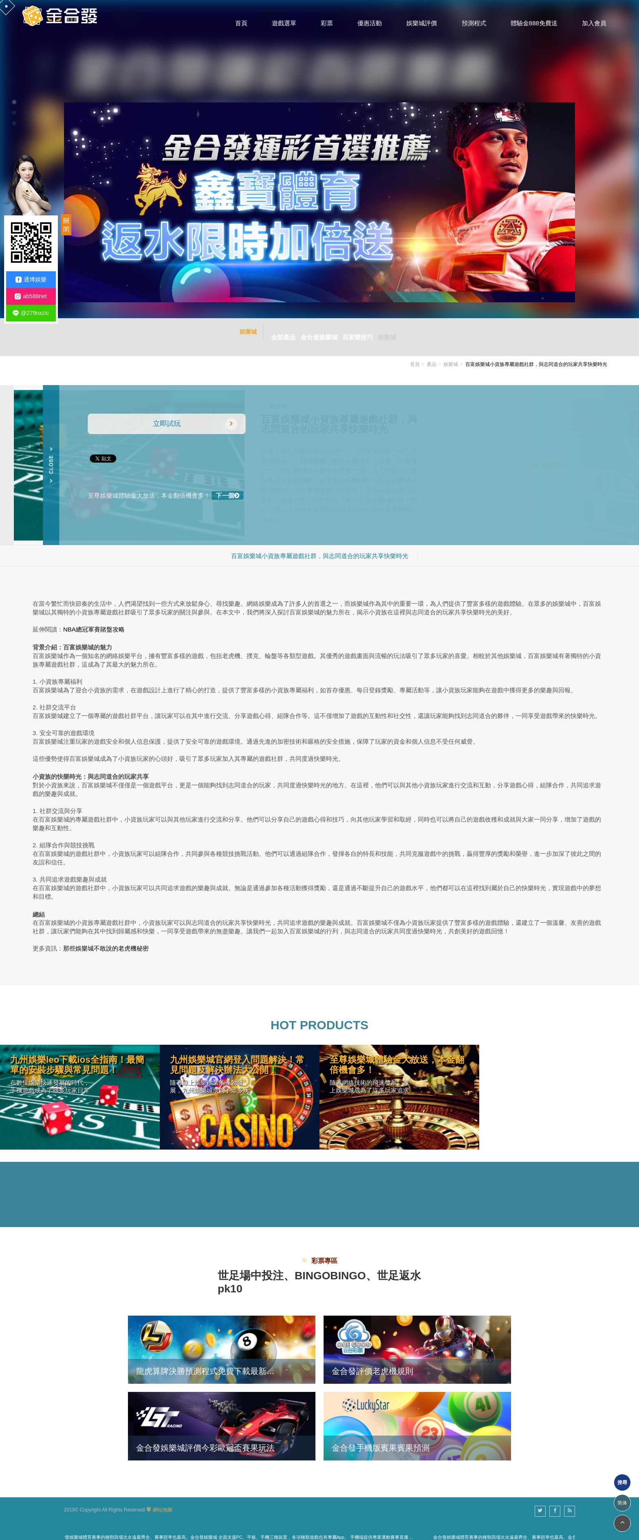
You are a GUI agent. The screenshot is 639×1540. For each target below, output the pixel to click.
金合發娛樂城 (316, 332)
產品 (431, 354)
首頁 (415, 354)
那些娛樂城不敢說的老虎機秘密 (106, 938)
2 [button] (14, 113)
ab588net (30, 296)
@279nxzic (31, 313)
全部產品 (275, 332)
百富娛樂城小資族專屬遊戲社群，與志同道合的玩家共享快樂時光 (319, 546)
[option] (319, 159)
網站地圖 (162, 1500)
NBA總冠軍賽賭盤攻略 (94, 619)
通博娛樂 (30, 279)
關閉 (66, 225)
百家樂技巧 (360, 332)
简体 (622, 1503)
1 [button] (14, 102)
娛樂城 (394, 332)
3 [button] (14, 123)
